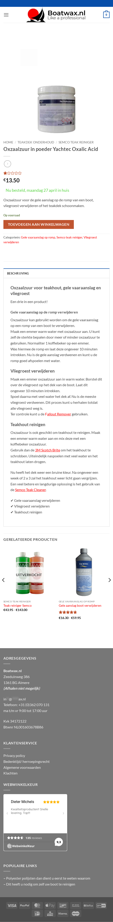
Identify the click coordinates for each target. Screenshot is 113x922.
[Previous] (3, 589)
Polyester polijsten (21, 878)
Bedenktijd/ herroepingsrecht (26, 761)
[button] (6, 14)
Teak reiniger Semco (17, 605)
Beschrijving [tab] (18, 273)
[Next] (109, 589)
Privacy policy (14, 755)
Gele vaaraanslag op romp (38, 237)
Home (8, 142)
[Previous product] (7, 163)
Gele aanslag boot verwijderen (80, 605)
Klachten (10, 773)
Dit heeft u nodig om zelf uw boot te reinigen (40, 884)
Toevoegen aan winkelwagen (38, 224)
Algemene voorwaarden (22, 767)
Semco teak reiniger (76, 142)
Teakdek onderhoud (36, 142)
